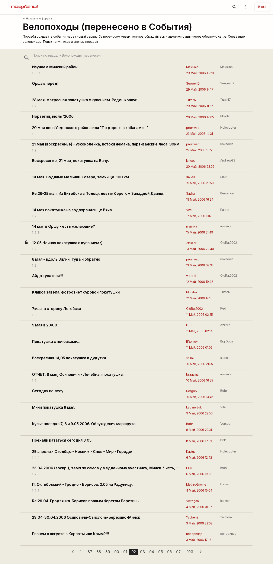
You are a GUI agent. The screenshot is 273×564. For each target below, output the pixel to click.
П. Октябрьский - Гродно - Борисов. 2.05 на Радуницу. (82, 484)
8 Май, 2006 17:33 (199, 441)
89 (107, 551)
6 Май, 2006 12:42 (199, 457)
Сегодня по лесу (47, 391)
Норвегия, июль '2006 (53, 116)
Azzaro (225, 325)
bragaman (193, 374)
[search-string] (66, 55)
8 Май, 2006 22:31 (199, 430)
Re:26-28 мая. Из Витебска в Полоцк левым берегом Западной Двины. (98, 193)
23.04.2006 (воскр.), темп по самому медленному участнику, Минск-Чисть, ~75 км (110, 468)
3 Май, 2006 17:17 (198, 540)
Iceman (225, 484)
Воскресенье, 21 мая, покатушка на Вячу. (70, 160)
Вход (262, 7)
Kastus (190, 451)
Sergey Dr (193, 83)
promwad (192, 127)
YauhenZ (192, 517)
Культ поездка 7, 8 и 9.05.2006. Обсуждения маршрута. (84, 424)
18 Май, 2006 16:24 (199, 199)
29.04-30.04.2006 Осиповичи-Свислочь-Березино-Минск (86, 517)
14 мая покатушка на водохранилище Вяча (72, 210)
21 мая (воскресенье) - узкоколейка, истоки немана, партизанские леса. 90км (105, 144)
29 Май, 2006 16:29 (200, 73)
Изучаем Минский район (54, 67)
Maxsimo (192, 67)
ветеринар (194, 534)
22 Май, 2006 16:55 (199, 150)
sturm (190, 358)
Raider (224, 210)
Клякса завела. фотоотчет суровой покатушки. (76, 292)
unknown (226, 144)
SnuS (224, 177)
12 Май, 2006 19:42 (199, 281)
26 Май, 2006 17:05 (200, 117)
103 (190, 551)
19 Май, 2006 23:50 (200, 183)
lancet (190, 160)
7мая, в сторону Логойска (56, 308)
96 (169, 551)
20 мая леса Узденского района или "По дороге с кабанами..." (90, 127)
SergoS (191, 391)
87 (90, 551)
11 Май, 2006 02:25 (199, 314)
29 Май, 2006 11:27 (199, 106)
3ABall (190, 177)
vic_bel (191, 276)
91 (125, 551)
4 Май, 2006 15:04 (199, 490)
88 (98, 551)
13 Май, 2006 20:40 (200, 249)
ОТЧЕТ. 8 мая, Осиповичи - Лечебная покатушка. (78, 374)
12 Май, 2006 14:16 (199, 298)
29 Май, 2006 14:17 (199, 89)
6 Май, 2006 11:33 (198, 474)
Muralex (191, 292)
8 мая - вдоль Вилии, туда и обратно (66, 259)
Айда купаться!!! (47, 275)
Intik (223, 440)
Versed (225, 423)
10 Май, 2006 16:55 (199, 380)
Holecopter (228, 127)
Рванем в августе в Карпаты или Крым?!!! (70, 534)
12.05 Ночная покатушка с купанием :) (67, 243)
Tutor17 (191, 100)
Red (223, 308)
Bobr (223, 390)
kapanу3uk (194, 407)
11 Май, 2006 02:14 (199, 331)
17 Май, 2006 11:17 (199, 216)
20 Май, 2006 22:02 (200, 166)
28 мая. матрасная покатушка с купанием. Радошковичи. (85, 100)
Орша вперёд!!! (46, 83)
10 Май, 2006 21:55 (199, 364)
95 (160, 551)
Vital (189, 210)
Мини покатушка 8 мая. (53, 407)
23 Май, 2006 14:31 (199, 133)
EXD (189, 468)
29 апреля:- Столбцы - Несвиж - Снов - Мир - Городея (82, 451)
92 (133, 551)
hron (223, 468)
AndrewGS (227, 160)
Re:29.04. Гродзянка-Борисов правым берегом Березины (85, 501)
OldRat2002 (228, 242)
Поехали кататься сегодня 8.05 (61, 440)
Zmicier (191, 243)
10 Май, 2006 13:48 (199, 397)
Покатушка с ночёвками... (56, 341)
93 (142, 551)
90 (116, 551)
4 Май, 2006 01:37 (199, 507)
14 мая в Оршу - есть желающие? (63, 226)
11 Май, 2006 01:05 (199, 347)
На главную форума (37, 18)
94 (151, 551)
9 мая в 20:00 (44, 325)
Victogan (192, 501)
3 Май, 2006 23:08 (199, 523)
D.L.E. (189, 325)
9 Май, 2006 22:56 (199, 413)
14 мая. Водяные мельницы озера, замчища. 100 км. (81, 177)
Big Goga (226, 341)
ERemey (192, 341)
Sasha (190, 193)
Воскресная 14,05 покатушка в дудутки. (69, 358)
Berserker (227, 193)
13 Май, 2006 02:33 (199, 265)
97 (178, 551)
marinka (191, 226)
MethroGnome (196, 484)
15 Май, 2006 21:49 (199, 232)
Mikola (224, 116)
